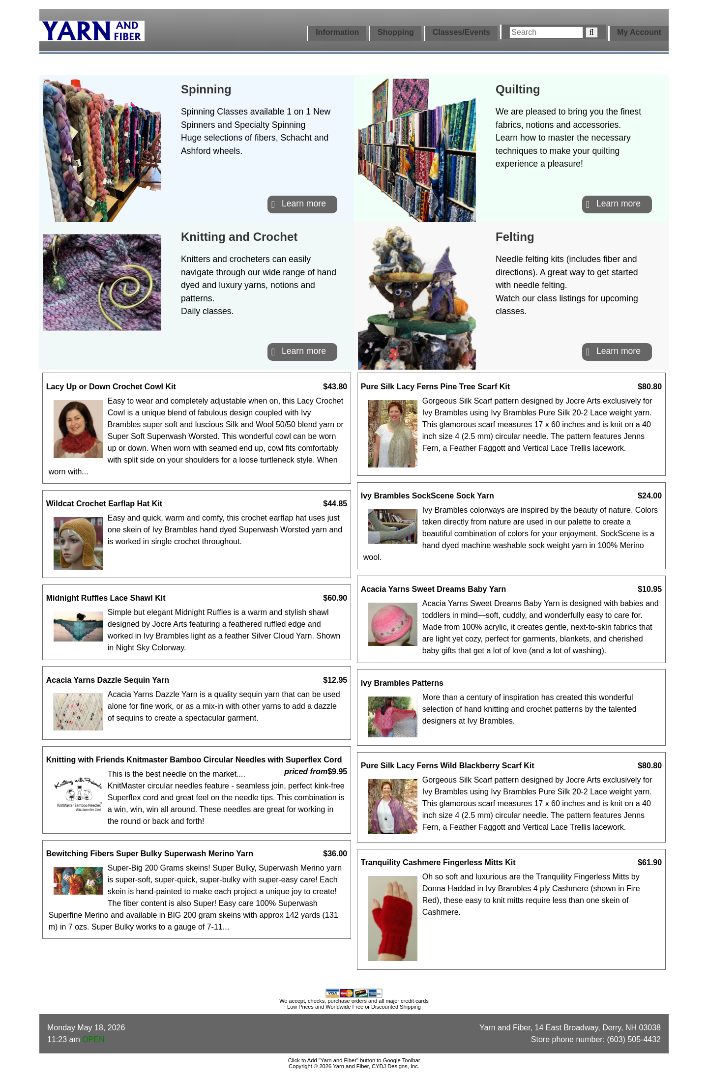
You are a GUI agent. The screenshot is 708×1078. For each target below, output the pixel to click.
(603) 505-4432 (634, 1039)
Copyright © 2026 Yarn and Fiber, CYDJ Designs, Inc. (354, 1066)
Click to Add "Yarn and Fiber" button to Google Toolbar (354, 1060)
